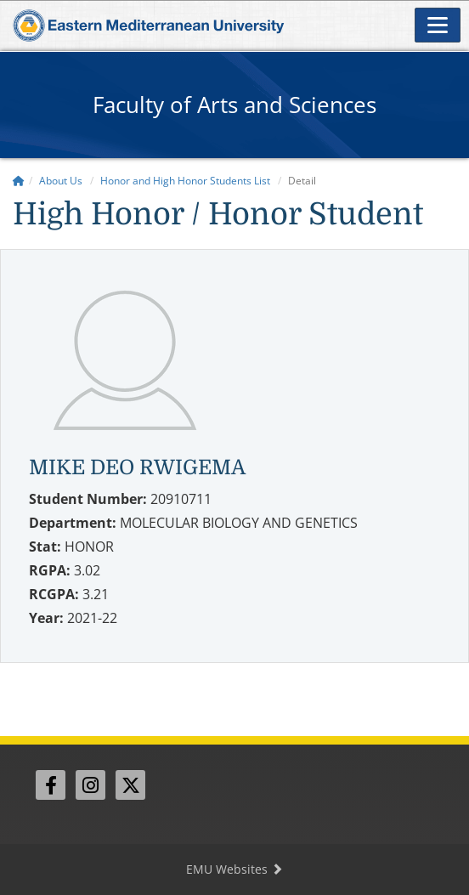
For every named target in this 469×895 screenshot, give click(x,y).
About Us (60, 180)
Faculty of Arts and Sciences (234, 104)
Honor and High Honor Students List (185, 180)
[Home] (19, 180)
